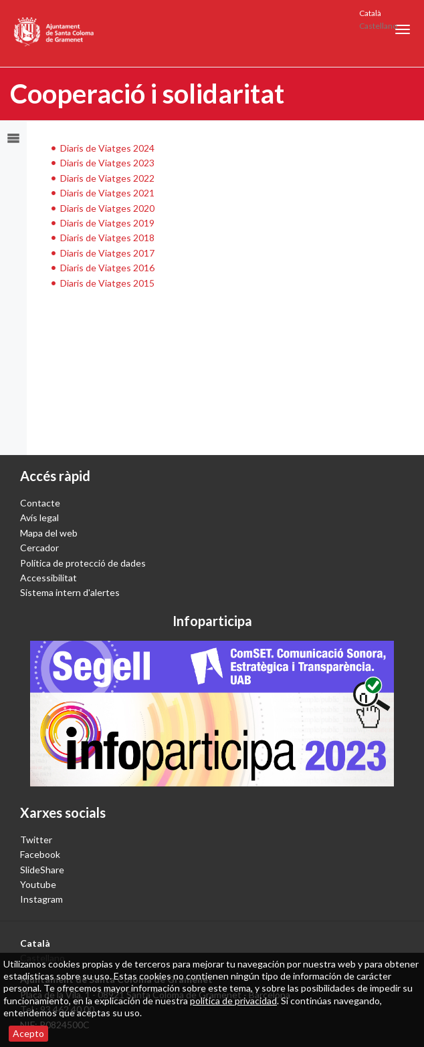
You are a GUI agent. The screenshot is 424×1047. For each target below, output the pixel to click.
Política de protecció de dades (83, 563)
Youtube (38, 884)
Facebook (40, 854)
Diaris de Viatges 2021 (107, 192)
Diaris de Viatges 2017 (107, 253)
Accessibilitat (48, 577)
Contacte (40, 502)
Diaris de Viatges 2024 (107, 148)
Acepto (28, 1033)
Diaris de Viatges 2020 (107, 208)
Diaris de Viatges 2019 (107, 223)
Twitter (36, 839)
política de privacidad (233, 1000)
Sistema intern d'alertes (70, 592)
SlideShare (42, 869)
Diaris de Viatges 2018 (107, 237)
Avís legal (39, 517)
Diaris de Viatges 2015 (107, 283)
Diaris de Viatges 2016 (107, 267)
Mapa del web (49, 533)
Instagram (41, 899)
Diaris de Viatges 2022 (107, 178)
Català (370, 13)
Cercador (39, 547)
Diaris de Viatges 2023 (107, 162)
